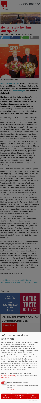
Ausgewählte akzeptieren (19, 396)
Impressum (5, 378)
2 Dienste (10, 390)
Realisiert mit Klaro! (34, 400)
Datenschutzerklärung (8, 375)
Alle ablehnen (6, 396)
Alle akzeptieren (33, 396)
